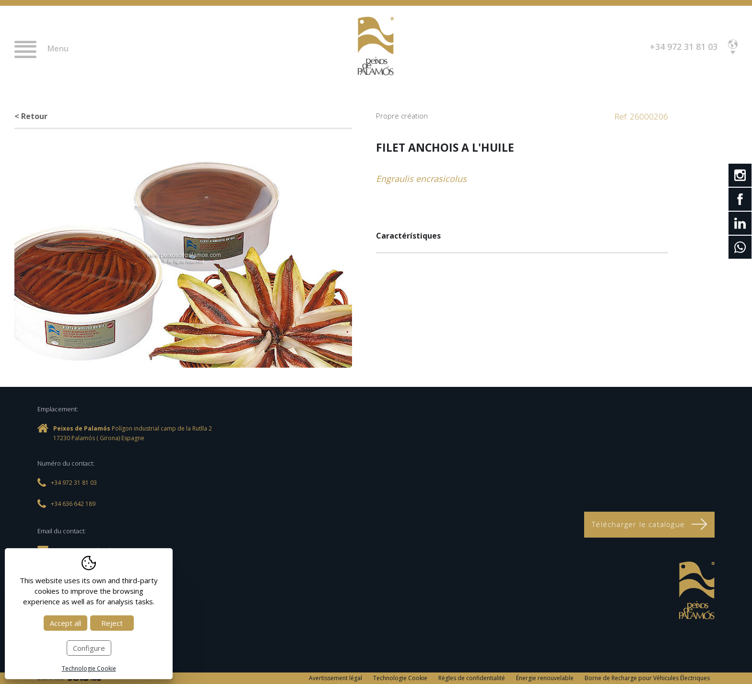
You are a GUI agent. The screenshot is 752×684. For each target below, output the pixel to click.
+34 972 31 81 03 (683, 46)
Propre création (402, 115)
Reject (112, 623)
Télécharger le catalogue (649, 524)
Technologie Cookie (400, 678)
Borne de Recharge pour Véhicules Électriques (647, 678)
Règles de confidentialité (471, 678)
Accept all (65, 623)
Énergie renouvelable (545, 678)
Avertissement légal (335, 678)
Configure (89, 648)
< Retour (30, 116)
